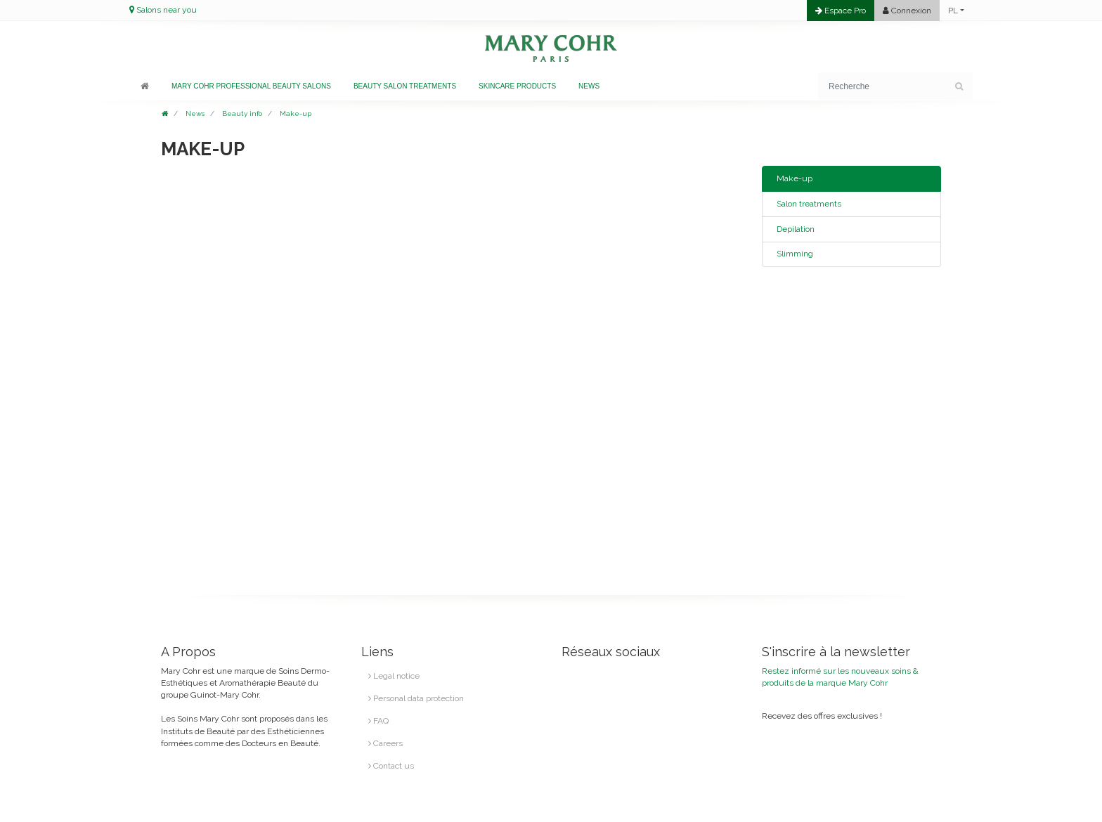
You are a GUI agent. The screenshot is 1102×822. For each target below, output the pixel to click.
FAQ (378, 721)
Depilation (796, 229)
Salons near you (166, 10)
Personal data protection (416, 698)
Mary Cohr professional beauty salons (251, 86)
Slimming (795, 254)
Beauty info (242, 113)
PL (953, 10)
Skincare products (517, 86)
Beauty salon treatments (405, 86)
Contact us (391, 766)
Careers (385, 743)
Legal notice (394, 676)
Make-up (295, 113)
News (588, 86)
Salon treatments (809, 204)
